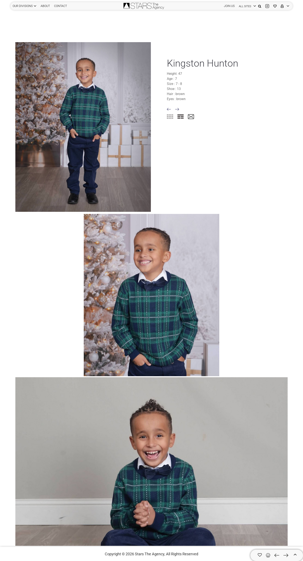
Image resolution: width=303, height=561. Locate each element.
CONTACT (60, 6)
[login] (246, 6)
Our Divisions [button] (23, 6)
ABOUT (45, 6)
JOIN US (229, 6)
